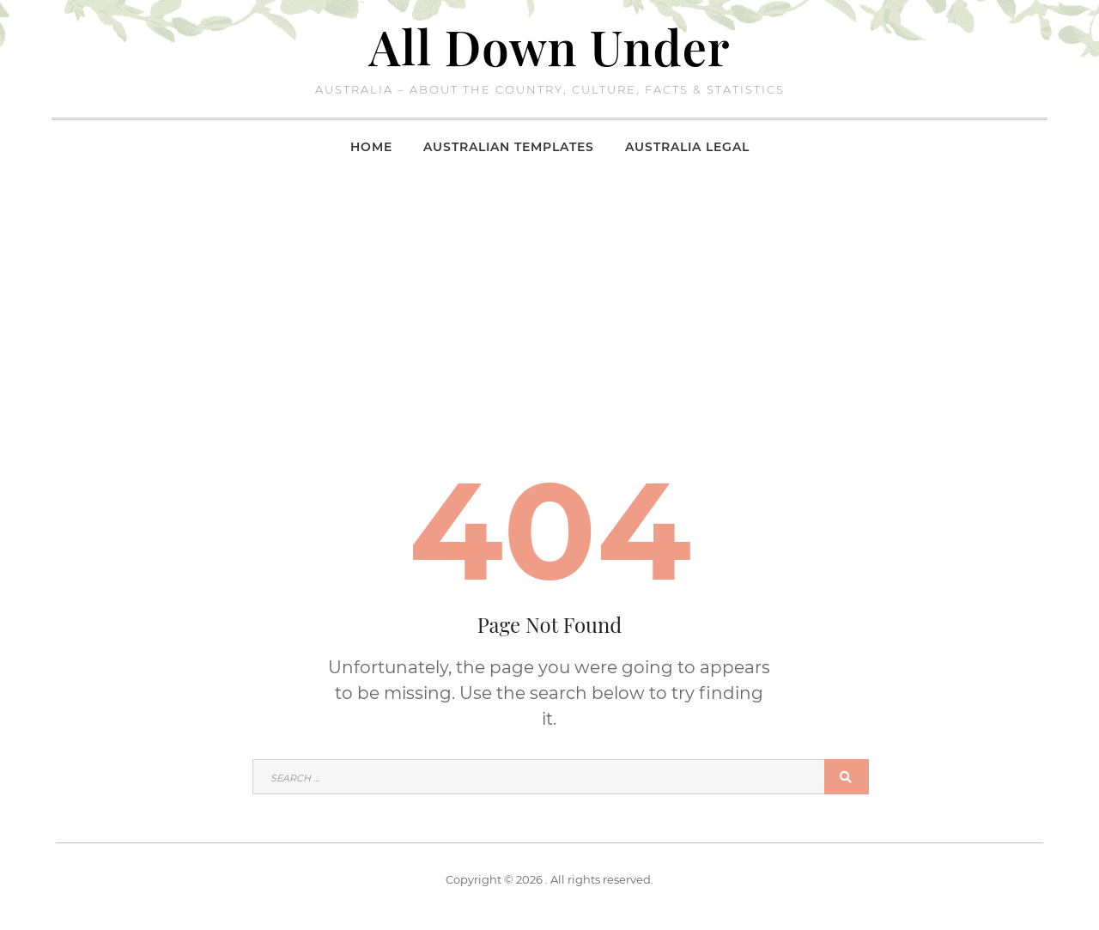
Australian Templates (508, 147)
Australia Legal (687, 147)
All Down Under (550, 46)
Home (371, 147)
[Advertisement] (549, 300)
